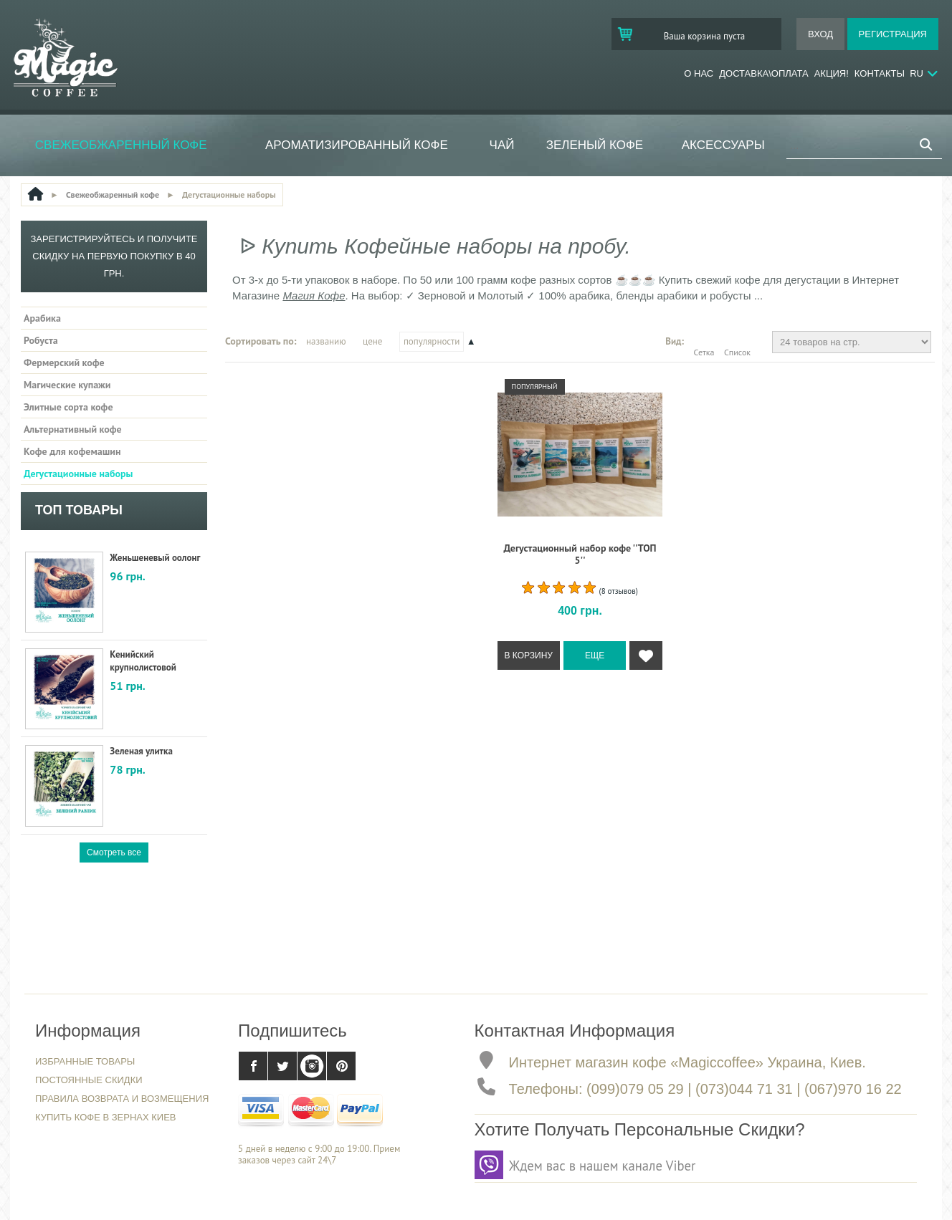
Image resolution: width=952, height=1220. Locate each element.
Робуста (41, 340)
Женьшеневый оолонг (155, 558)
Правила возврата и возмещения (122, 1098)
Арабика (42, 318)
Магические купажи (67, 384)
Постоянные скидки (89, 1080)
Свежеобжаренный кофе (121, 145)
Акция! (831, 73)
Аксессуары (723, 145)
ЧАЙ (502, 145)
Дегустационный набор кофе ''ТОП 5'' (579, 554)
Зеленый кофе (595, 145)
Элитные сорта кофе (68, 406)
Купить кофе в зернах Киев (105, 1117)
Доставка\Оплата (763, 73)
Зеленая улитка (141, 751)
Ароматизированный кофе (356, 145)
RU (916, 73)
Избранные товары (85, 1061)
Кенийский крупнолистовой (143, 660)
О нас (698, 73)
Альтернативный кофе (73, 429)
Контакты (880, 73)
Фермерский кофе (64, 362)
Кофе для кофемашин (72, 451)
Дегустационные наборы (78, 473)
